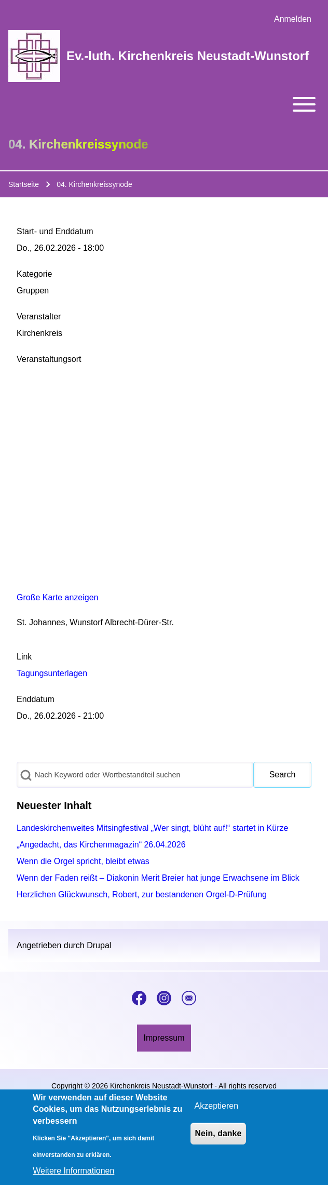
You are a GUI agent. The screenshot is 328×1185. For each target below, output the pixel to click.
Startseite (23, 184)
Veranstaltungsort (49, 359)
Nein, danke (218, 1133)
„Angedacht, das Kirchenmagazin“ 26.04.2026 (101, 844)
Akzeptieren (217, 1105)
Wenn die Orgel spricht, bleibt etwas (83, 861)
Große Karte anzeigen (57, 597)
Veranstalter (39, 316)
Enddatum (35, 699)
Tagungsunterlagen (52, 673)
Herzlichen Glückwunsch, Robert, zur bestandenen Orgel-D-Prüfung (142, 894)
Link (24, 656)
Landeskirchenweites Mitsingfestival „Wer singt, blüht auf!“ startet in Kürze (153, 828)
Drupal (99, 945)
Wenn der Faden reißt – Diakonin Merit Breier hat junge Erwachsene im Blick (158, 877)
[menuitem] (293, 19)
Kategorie (34, 274)
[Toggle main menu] (164, 104)
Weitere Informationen (73, 1170)
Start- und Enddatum (55, 231)
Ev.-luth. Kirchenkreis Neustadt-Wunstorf (187, 56)
